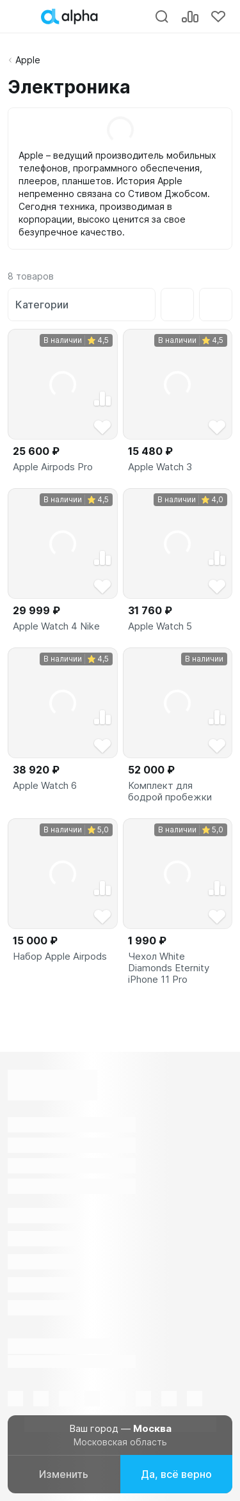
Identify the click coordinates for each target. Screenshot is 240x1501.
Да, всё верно (176, 1474)
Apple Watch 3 (160, 467)
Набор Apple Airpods (60, 956)
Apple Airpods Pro (53, 467)
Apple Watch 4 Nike (56, 626)
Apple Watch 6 (45, 785)
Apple (27, 59)
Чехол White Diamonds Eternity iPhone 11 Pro (168, 968)
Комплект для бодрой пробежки (170, 791)
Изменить (63, 1474)
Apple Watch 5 (160, 626)
